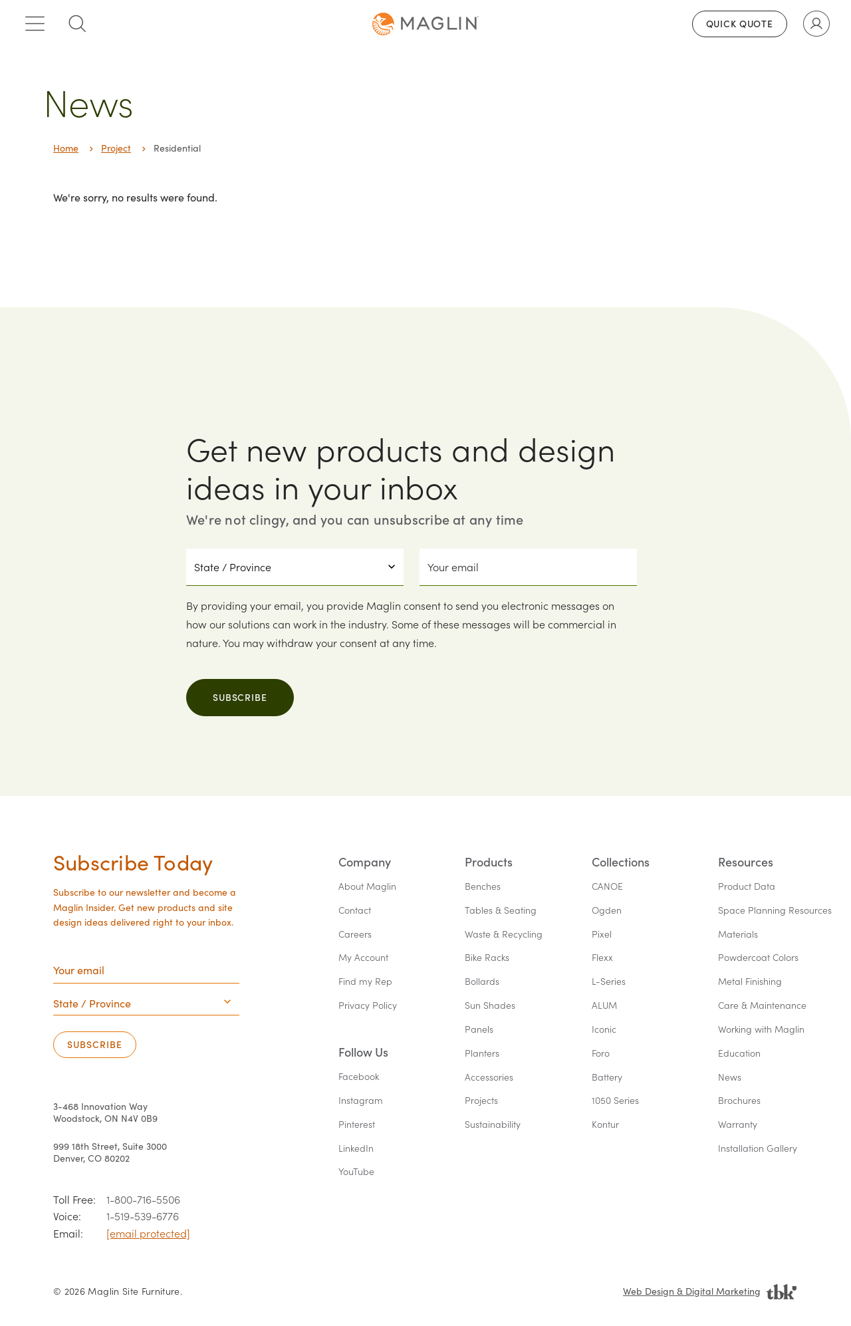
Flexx (602, 958)
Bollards (482, 982)
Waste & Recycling (504, 934)
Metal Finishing (750, 982)
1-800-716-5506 (143, 1199)
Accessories (489, 1077)
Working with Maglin (761, 1029)
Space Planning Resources (775, 910)
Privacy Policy (367, 1005)
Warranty (737, 1124)
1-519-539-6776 (142, 1216)
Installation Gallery (757, 1148)
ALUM (604, 1005)
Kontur (605, 1124)
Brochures (739, 1101)
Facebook (358, 1077)
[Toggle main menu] (34, 24)
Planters (482, 1053)
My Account (363, 958)
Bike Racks (487, 958)
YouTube (356, 1172)
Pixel (602, 934)
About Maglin (367, 886)
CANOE (607, 886)
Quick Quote (739, 23)
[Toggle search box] (77, 24)
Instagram (360, 1101)
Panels (479, 1029)
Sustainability (493, 1124)
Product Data (746, 886)
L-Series (609, 982)
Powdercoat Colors (758, 958)
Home (65, 148)
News (729, 1077)
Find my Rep (365, 982)
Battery (607, 1077)
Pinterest (356, 1124)
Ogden (607, 910)
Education (739, 1053)
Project (116, 148)
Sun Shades (490, 1005)
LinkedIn (356, 1148)
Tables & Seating (501, 910)
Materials (738, 934)
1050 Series (615, 1101)
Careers (355, 934)
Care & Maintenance (762, 1005)
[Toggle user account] (816, 24)
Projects (481, 1101)
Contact (354, 910)
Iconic (604, 1029)
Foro (601, 1053)
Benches (483, 886)
